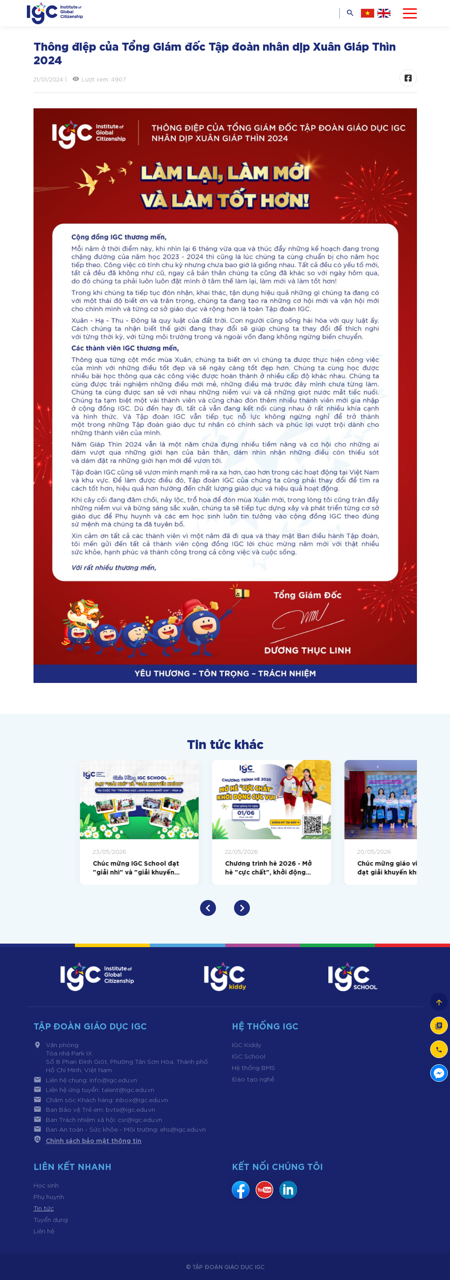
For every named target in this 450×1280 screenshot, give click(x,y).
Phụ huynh (48, 1196)
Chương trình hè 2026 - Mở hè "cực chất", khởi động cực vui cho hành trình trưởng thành (354, 867)
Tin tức (43, 1208)
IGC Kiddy (246, 1044)
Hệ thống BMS (253, 1067)
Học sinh (46, 1185)
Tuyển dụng (50, 1219)
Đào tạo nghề (253, 1079)
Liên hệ (43, 1231)
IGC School (248, 1056)
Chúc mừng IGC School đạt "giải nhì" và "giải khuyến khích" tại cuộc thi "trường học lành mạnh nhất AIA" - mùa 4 (222, 867)
